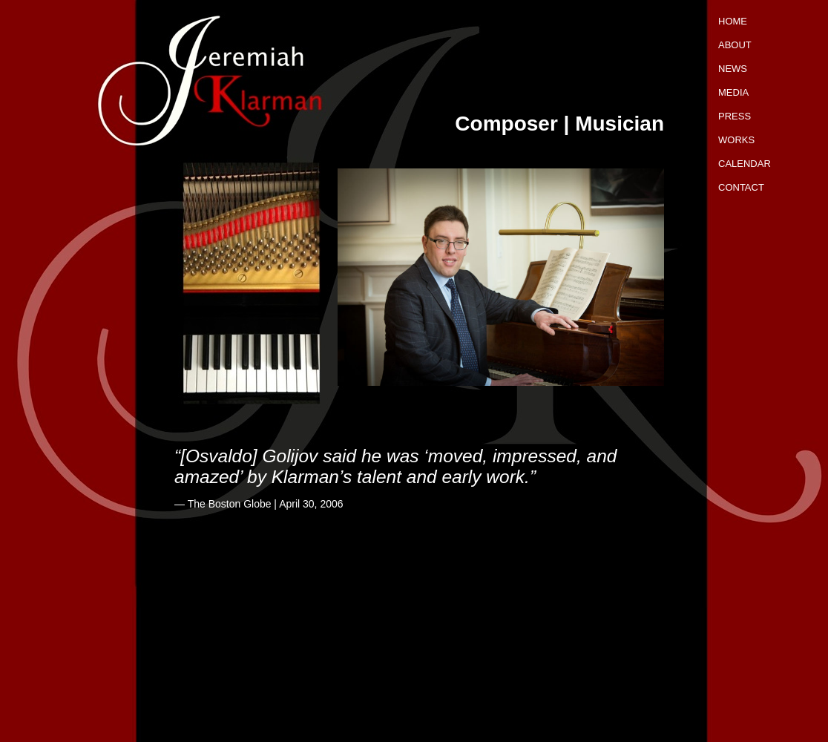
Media (733, 92)
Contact (741, 187)
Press (734, 116)
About (735, 44)
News (732, 68)
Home (732, 21)
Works (736, 139)
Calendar (744, 163)
